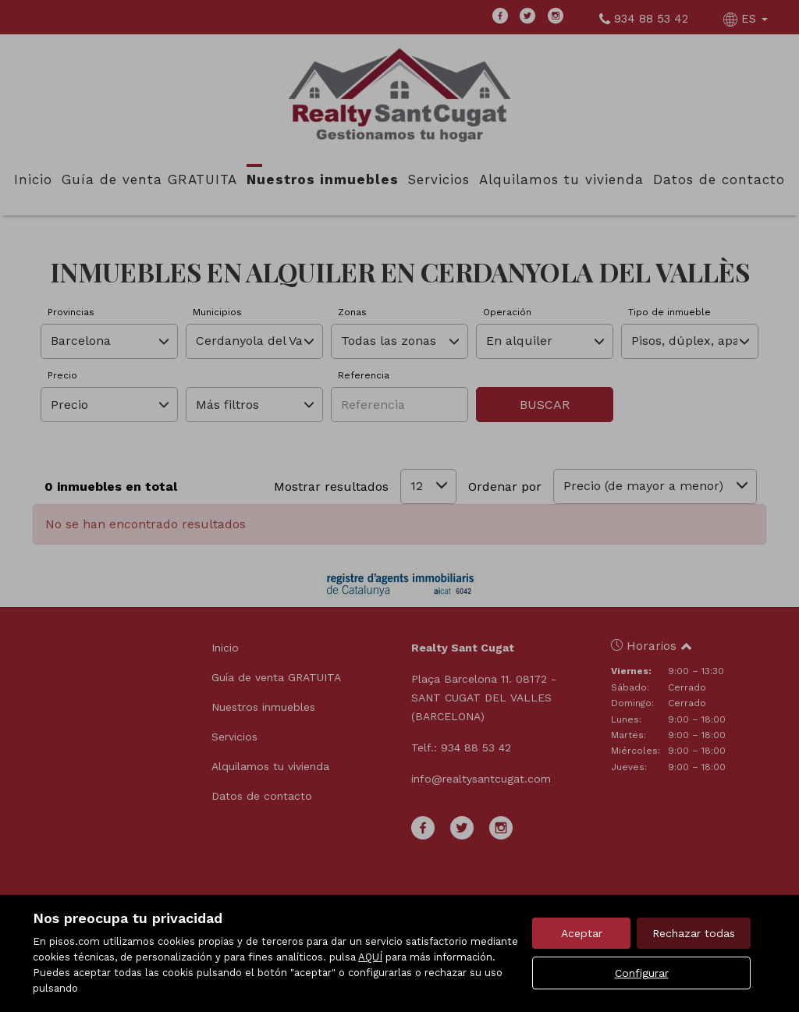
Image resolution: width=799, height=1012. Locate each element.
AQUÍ (370, 957)
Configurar (642, 973)
